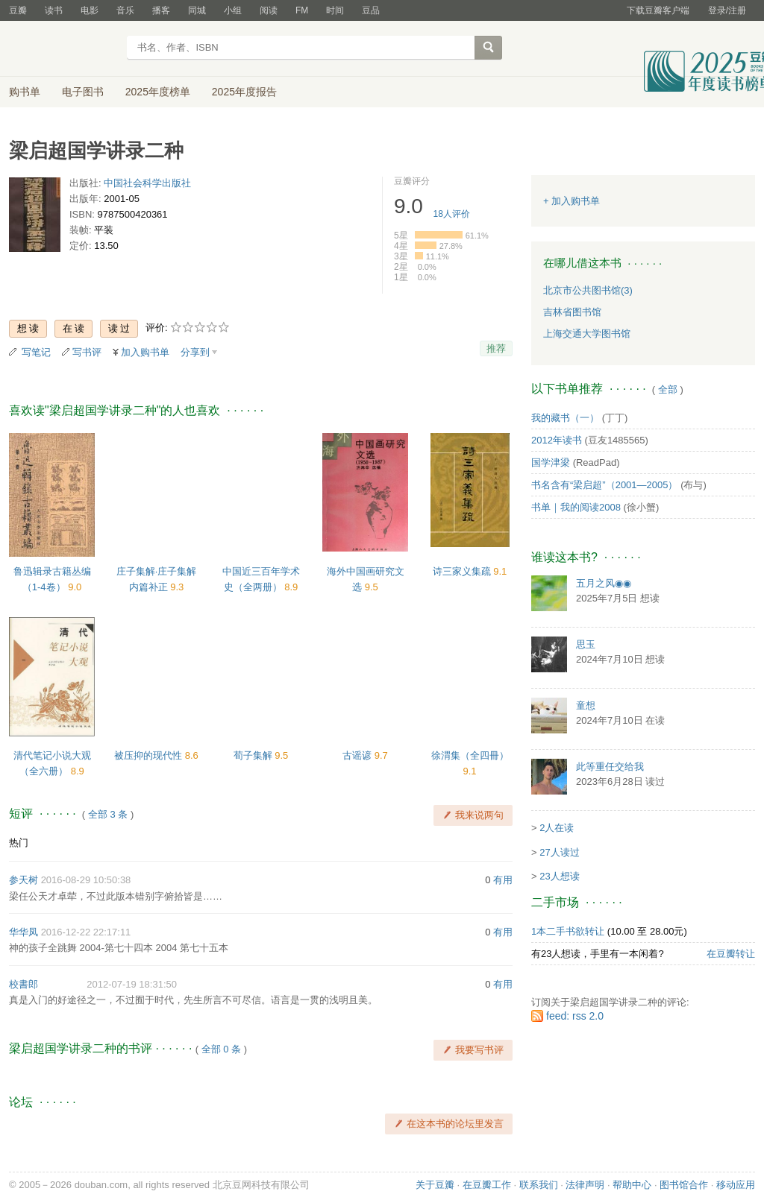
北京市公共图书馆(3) (588, 290)
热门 (18, 842)
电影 (89, 10)
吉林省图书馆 (572, 312)
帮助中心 (632, 1184)
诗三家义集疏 (463, 571)
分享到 (195, 352)
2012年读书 (556, 440)
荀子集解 (254, 755)
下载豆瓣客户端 (658, 10)
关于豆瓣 (435, 1184)
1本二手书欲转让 (567, 931)
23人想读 (559, 876)
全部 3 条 (108, 814)
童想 (585, 705)
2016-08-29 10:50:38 (86, 879)
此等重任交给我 (610, 766)
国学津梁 (550, 462)
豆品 (371, 10)
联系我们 (538, 1184)
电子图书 (83, 92)
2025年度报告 (244, 92)
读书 (54, 10)
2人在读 (556, 827)
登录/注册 (727, 10)
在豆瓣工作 (487, 1184)
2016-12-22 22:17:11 (86, 932)
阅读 (269, 10)
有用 (503, 879)
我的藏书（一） (565, 417)
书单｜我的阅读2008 (576, 507)
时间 (335, 10)
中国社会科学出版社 (147, 183)
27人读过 (559, 852)
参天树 (23, 879)
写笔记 (36, 352)
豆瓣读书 (63, 49)
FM (301, 10)
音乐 (125, 10)
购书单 (24, 92)
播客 (161, 10)
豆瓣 (18, 10)
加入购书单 (145, 352)
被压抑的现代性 (149, 755)
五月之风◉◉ (603, 583)
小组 (233, 10)
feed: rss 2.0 (575, 1016)
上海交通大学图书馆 (586, 333)
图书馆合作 (684, 1184)
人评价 (451, 214)
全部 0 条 (221, 1049)
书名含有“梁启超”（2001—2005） (604, 484)
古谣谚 (358, 755)
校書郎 (23, 984)
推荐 (496, 348)
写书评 (86, 352)
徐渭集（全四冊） (470, 755)
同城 (197, 10)
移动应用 (735, 1184)
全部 (667, 389)
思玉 (585, 644)
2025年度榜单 (157, 92)
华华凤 (23, 932)
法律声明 (585, 1184)
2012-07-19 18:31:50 (132, 984)
